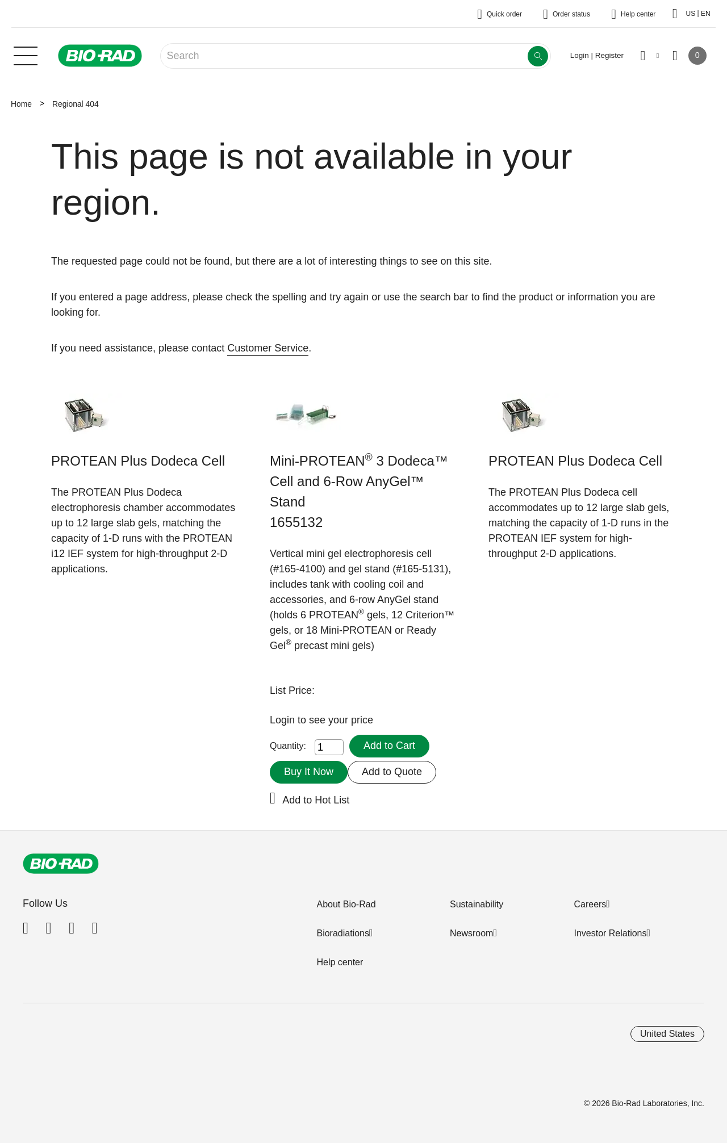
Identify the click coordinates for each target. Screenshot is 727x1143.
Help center (339, 962)
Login (284, 720)
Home (21, 103)
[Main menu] (25, 54)
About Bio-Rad (345, 904)
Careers (590, 904)
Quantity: (288, 746)
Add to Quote (392, 771)
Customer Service (267, 348)
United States (667, 1034)
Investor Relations (610, 933)
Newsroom (471, 933)
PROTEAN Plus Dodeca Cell (138, 460)
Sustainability (476, 904)
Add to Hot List (315, 800)
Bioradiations (342, 933)
